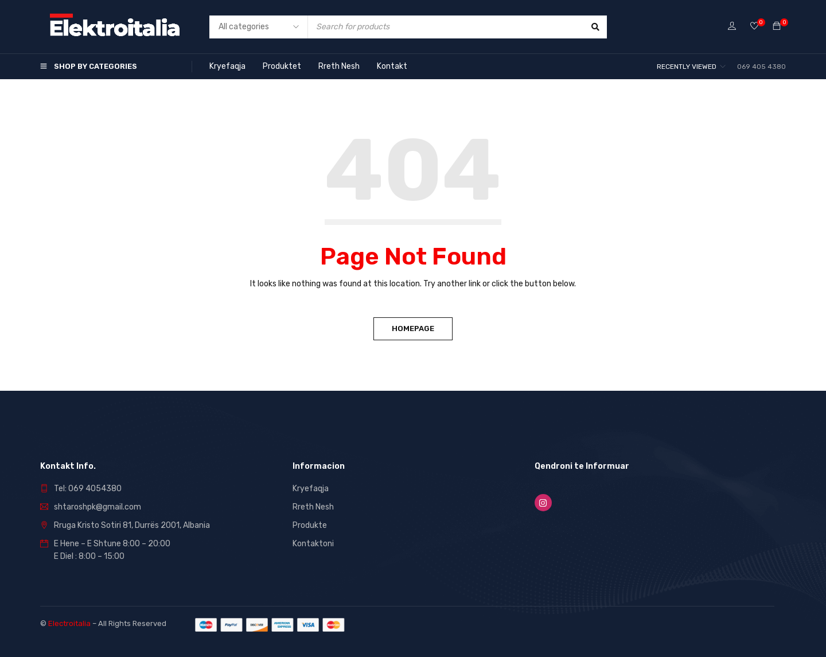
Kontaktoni (313, 544)
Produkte (310, 525)
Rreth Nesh (313, 507)
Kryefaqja (311, 488)
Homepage (413, 328)
